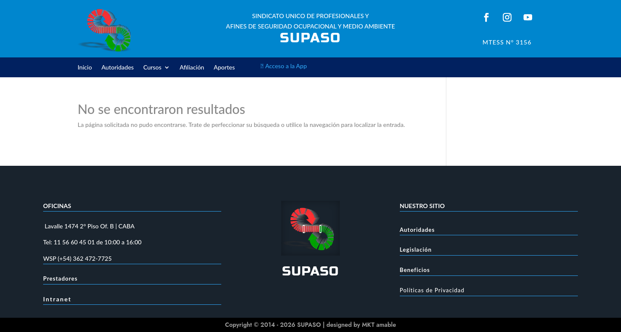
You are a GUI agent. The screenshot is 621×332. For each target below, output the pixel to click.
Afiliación (191, 67)
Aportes (224, 67)
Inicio (85, 67)
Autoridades (117, 67)
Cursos (152, 67)
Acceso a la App (283, 66)
